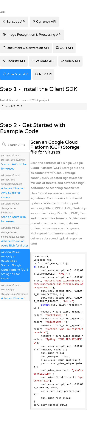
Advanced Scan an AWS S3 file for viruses (12, 193)
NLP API (43, 74)
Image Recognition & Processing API (32, 35)
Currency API (44, 22)
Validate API (43, 61)
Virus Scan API (15, 74)
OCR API (64, 48)
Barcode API (14, 22)
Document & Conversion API (26, 48)
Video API (70, 61)
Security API (14, 61)
